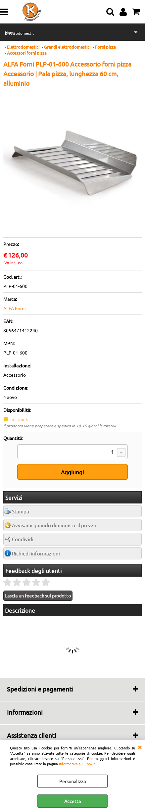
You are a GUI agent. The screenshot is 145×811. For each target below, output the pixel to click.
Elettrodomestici (20, 33)
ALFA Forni (14, 308)
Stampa (20, 511)
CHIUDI (140, 746)
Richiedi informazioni (36, 553)
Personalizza (72, 781)
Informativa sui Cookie (77, 763)
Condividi (22, 539)
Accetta (72, 801)
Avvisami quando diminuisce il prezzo (54, 525)
